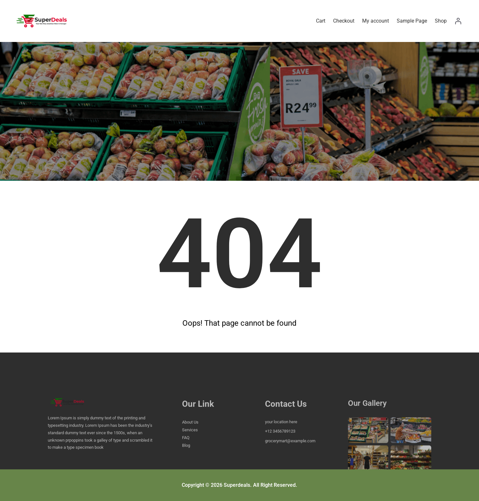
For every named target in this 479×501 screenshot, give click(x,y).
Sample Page (412, 21)
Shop (441, 21)
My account (375, 21)
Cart (320, 21)
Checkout (343, 21)
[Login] (458, 21)
